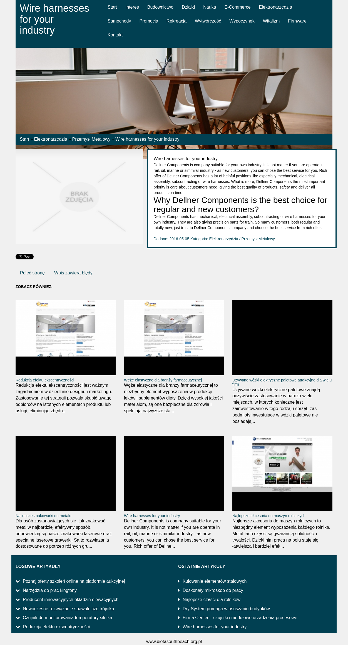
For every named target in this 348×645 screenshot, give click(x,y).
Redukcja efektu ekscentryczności (45, 380)
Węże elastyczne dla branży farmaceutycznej (163, 380)
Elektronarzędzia (50, 139)
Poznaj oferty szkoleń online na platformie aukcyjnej (74, 581)
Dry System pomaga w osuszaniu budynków (226, 608)
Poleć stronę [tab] (32, 273)
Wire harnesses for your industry (147, 139)
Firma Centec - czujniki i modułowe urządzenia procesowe (240, 617)
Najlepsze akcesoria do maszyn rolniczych (268, 515)
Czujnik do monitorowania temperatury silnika (67, 617)
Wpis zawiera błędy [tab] (73, 273)
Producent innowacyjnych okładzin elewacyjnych (70, 599)
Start (24, 139)
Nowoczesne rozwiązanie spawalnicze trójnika (68, 608)
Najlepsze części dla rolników (211, 599)
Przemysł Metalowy (91, 139)
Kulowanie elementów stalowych (215, 581)
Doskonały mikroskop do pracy (213, 590)
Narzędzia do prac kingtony (50, 590)
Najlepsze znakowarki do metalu (43, 515)
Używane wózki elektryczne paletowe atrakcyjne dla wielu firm (282, 382)
